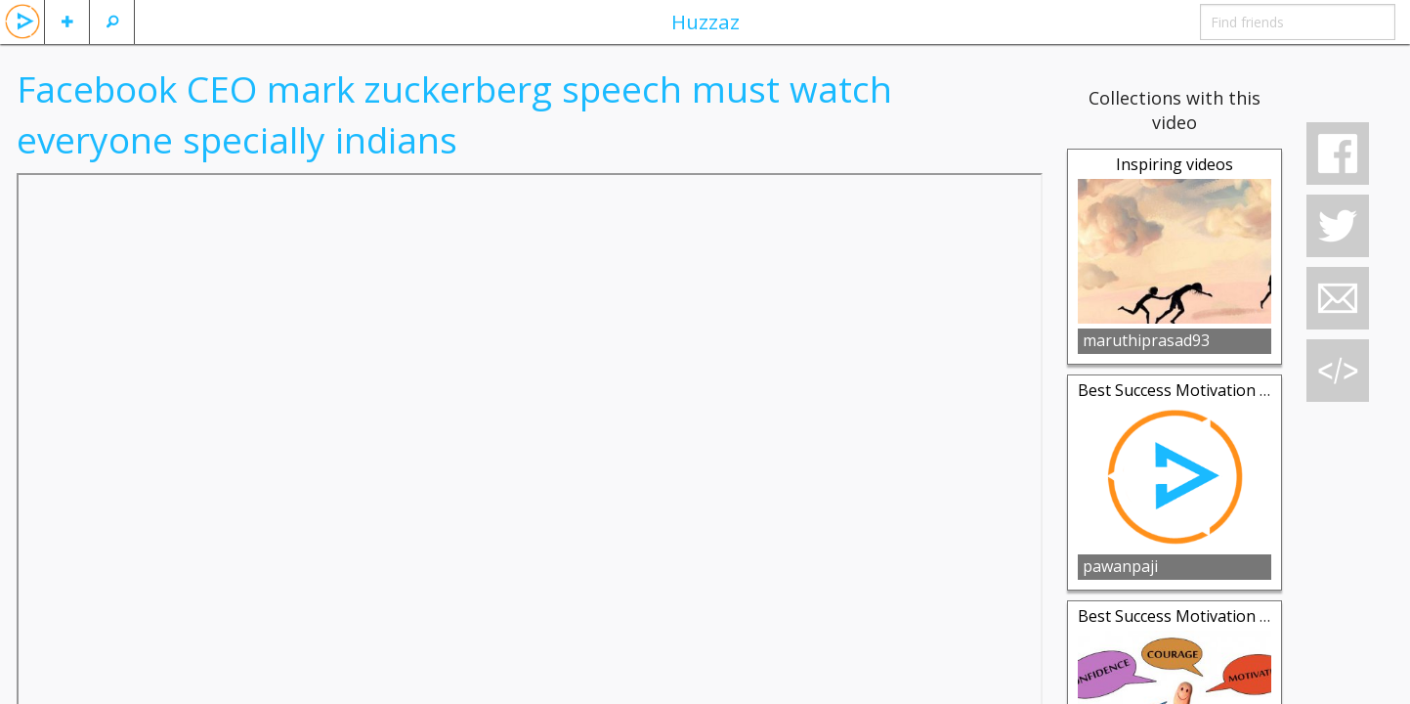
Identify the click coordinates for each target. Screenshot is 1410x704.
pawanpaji (1120, 566)
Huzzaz (705, 21)
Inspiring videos (1174, 164)
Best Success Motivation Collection (1205, 616)
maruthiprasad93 (1146, 340)
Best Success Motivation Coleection (1207, 390)
